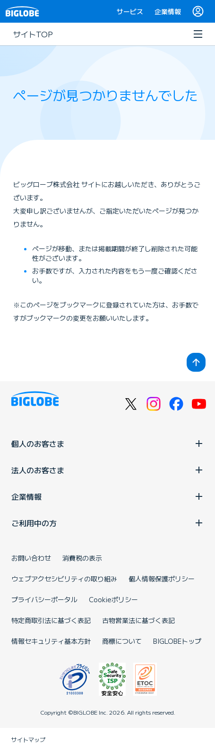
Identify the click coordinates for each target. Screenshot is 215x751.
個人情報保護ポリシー (162, 578)
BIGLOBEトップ (177, 641)
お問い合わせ (31, 558)
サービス (130, 11)
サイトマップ (28, 739)
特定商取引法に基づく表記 (51, 620)
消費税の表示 (82, 558)
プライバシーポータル (44, 599)
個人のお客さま (107, 443)
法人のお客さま (107, 470)
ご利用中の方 (107, 523)
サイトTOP (33, 34)
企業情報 (168, 11)
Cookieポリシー (113, 599)
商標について (122, 641)
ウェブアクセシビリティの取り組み (64, 578)
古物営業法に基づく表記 (138, 620)
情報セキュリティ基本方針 (51, 641)
